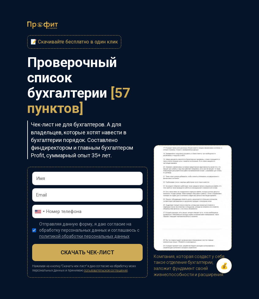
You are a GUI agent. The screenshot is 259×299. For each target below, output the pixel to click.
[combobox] (39, 211)
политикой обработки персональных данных (84, 236)
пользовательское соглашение (106, 270)
